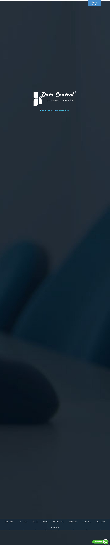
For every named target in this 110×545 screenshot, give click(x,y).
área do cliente (95, 3)
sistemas (23, 521)
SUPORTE (55, 527)
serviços (73, 521)
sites (35, 521)
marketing (58, 521)
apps (45, 521)
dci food (100, 521)
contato (87, 521)
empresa (9, 521)
